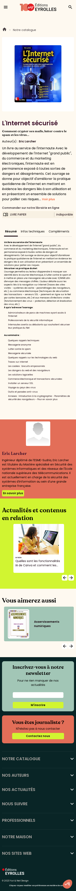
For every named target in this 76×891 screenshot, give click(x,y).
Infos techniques (33, 231)
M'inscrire (38, 705)
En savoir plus (13, 493)
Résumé (11, 231)
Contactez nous (38, 736)
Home (4, 30)
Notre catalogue (24, 30)
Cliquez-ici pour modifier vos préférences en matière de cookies (38, 885)
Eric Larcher (27, 141)
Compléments (59, 231)
